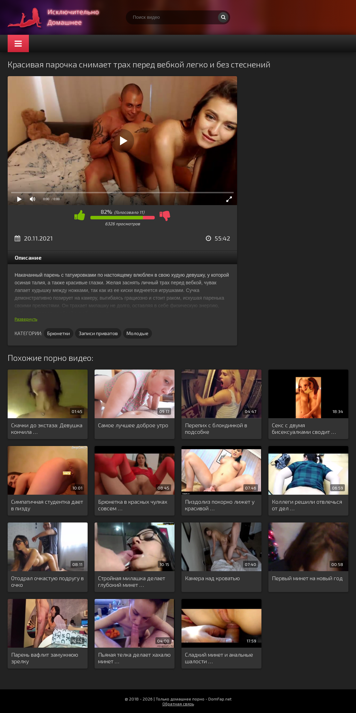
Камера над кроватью (212, 578)
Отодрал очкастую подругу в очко (47, 581)
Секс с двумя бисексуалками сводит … (304, 428)
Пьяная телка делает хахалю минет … (134, 657)
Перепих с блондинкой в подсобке (216, 428)
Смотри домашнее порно (60, 17)
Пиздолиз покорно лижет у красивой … (219, 504)
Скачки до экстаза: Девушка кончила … (46, 428)
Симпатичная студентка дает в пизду (47, 504)
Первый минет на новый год (307, 578)
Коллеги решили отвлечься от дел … (307, 504)
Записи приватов (98, 333)
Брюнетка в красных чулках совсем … (132, 504)
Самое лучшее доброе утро (133, 425)
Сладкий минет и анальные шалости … (219, 657)
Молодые (137, 333)
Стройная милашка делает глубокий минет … (131, 581)
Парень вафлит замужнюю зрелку (44, 657)
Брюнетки (58, 333)
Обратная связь (178, 703)
